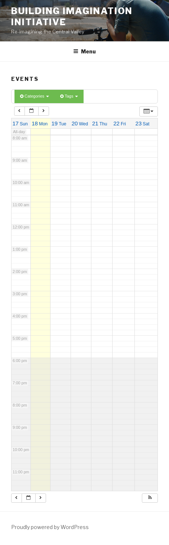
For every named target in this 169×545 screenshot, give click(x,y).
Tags (69, 96)
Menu (84, 51)
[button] (149, 498)
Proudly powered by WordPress (50, 527)
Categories (34, 96)
